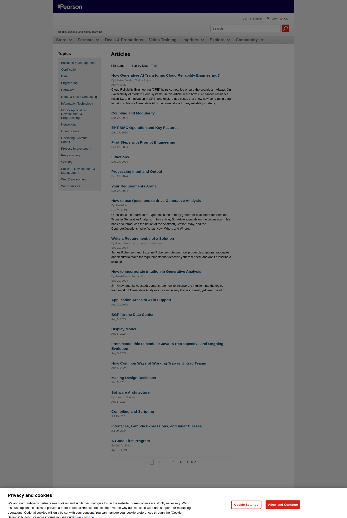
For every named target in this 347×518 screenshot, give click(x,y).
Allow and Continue (283, 511)
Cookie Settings (246, 511)
